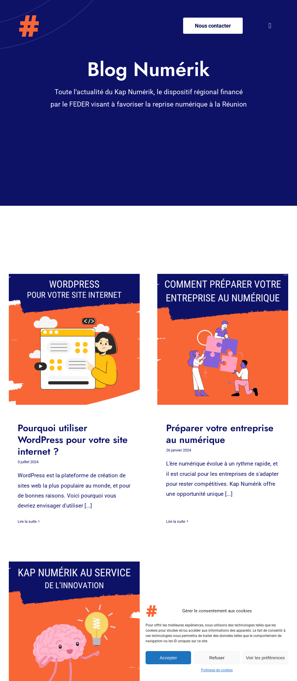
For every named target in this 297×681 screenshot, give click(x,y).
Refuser (217, 657)
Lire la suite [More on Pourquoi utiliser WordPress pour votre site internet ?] (27, 521)
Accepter (168, 657)
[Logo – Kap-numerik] (29, 17)
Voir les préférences (265, 657)
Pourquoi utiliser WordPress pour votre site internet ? (73, 439)
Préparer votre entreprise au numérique (215, 433)
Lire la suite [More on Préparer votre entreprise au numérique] (170, 510)
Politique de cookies (217, 670)
